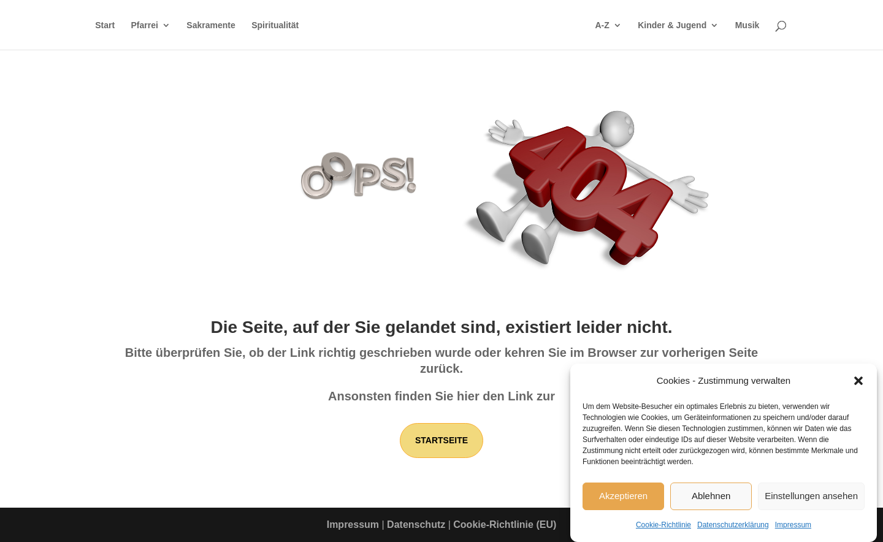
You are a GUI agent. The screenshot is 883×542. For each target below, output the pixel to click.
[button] (858, 384)
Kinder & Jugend (672, 25)
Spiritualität (275, 25)
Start (105, 25)
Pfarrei (144, 25)
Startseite (441, 440)
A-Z (602, 25)
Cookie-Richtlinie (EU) (504, 524)
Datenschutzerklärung (733, 528)
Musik (747, 25)
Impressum (793, 528)
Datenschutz (416, 524)
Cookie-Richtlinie (663, 528)
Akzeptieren (623, 499)
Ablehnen (711, 499)
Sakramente (210, 25)
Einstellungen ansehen (811, 499)
